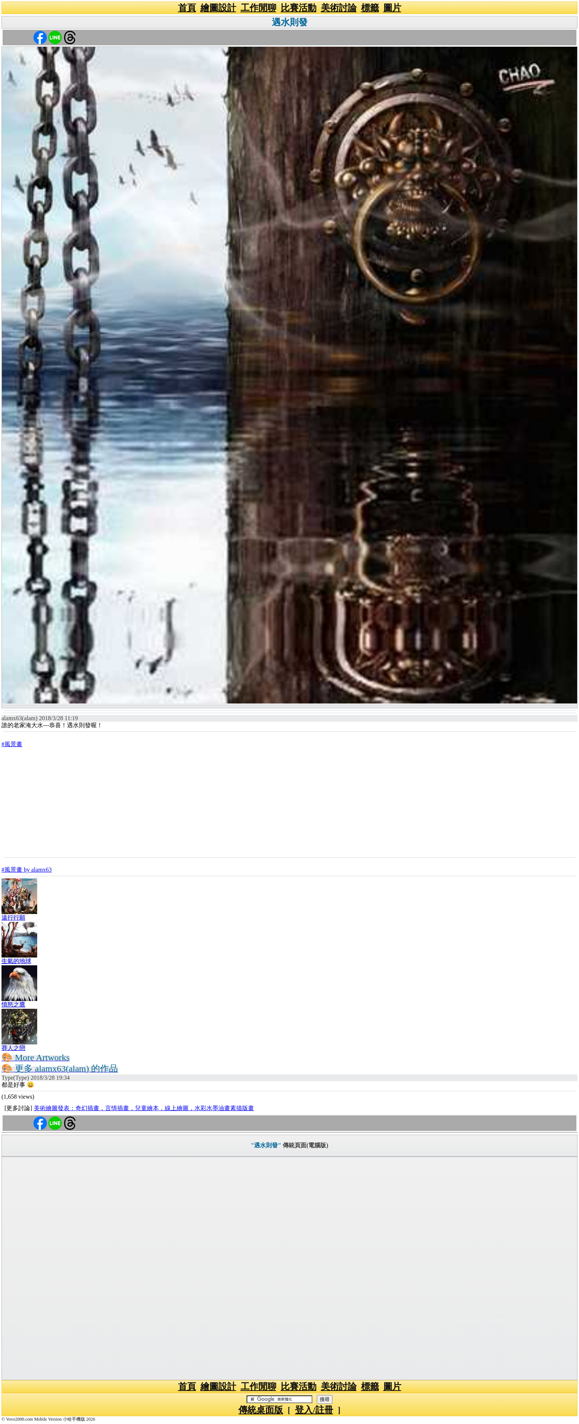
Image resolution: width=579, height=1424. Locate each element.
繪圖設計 (218, 8)
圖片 (392, 8)
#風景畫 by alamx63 (26, 870)
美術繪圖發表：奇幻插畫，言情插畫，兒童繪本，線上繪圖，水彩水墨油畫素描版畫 (144, 1108)
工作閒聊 (258, 8)
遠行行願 (13, 917)
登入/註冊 (314, 1410)
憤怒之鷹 (13, 1004)
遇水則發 (290, 22)
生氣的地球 (16, 961)
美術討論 (339, 8)
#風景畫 (11, 744)
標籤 (370, 8)
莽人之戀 (13, 1048)
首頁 (187, 8)
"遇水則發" (266, 1145)
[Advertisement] (290, 802)
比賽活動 (298, 8)
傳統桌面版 (260, 1410)
